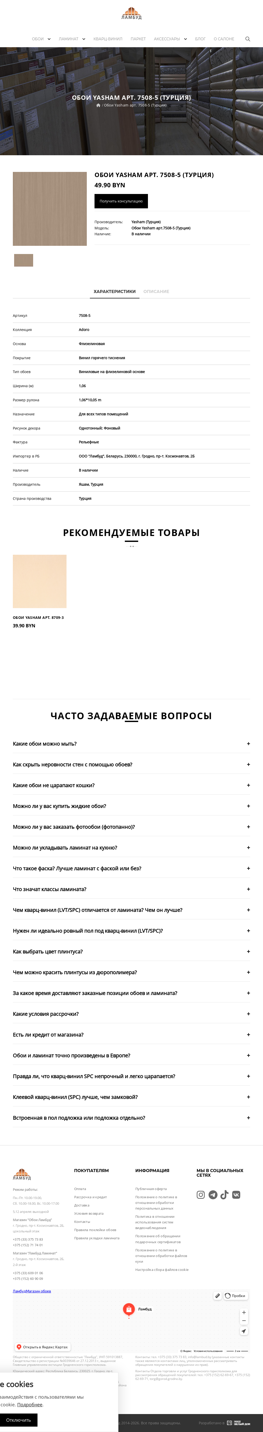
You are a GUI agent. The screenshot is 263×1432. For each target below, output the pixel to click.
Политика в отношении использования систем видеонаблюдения (155, 1222)
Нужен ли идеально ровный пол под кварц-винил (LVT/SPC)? (88, 930)
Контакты (82, 1221)
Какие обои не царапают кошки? (54, 785)
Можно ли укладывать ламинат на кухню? (65, 847)
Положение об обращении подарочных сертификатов (158, 1239)
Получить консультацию (121, 201)
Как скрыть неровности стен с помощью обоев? (72, 764)
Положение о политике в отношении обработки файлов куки (161, 1256)
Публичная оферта (151, 1188)
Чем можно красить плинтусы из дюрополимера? (75, 972)
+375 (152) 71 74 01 (28, 1245)
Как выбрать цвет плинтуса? (48, 951)
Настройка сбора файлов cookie (162, 1269)
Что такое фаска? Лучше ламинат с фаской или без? (77, 868)
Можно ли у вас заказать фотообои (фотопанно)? (74, 826)
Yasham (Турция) (146, 221)
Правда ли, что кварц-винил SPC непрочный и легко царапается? (94, 1076)
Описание (156, 291)
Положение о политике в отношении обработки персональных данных (156, 1203)
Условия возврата (89, 1213)
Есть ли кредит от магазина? (48, 1034)
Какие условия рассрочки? (46, 1013)
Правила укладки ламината (97, 1238)
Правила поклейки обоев (95, 1230)
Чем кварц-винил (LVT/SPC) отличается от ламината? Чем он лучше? (97, 910)
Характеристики (115, 291)
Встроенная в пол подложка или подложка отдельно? (79, 1117)
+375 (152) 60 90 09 (28, 1278)
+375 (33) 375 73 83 (28, 1239)
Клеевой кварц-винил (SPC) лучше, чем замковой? (75, 1097)
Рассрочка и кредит (90, 1197)
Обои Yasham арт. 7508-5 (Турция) (135, 105)
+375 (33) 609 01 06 (28, 1273)
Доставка (82, 1205)
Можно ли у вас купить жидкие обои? (59, 806)
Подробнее (29, 1404)
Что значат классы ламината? (49, 889)
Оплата (80, 1188)
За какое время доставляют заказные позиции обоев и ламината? (95, 993)
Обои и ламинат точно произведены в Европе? (71, 1055)
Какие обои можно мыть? (45, 743)
